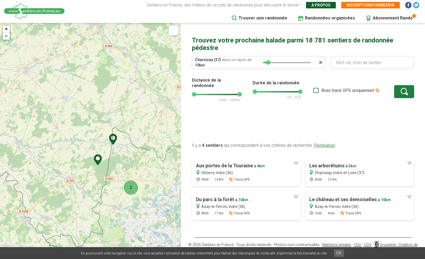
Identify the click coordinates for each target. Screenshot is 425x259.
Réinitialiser (324, 145)
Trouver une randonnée (263, 18)
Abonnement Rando (393, 18)
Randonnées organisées (330, 18)
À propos (320, 5)
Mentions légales (336, 245)
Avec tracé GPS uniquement (347, 90)
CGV (368, 245)
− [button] (6, 36)
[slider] (268, 62)
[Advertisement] (303, 125)
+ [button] (6, 29)
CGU (357, 245)
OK (339, 252)
